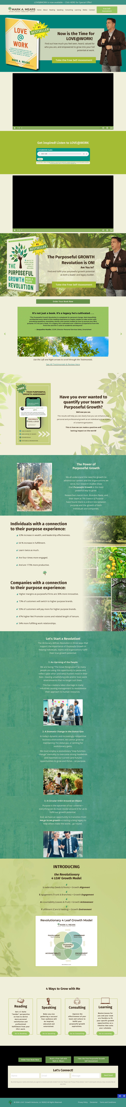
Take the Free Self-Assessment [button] (72, 60)
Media (85, 10)
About (44, 10)
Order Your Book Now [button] (63, 301)
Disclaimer (93, 1103)
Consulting (69, 10)
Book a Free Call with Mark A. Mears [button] (58, 1060)
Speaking (59, 10)
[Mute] (103, 128)
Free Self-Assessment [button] (107, 10)
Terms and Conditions (107, 1103)
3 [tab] (61, 356)
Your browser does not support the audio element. (63, 154)
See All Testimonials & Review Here (63, 364)
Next (121, 334)
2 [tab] (59, 356)
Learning (78, 10)
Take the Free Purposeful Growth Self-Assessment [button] (91, 1060)
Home (38, 10)
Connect (93, 10)
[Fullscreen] (111, 128)
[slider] (61, 128)
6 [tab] (70, 356)
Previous (5, 334)
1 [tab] (56, 356)
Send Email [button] (108, 1076)
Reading (52, 10)
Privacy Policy (82, 1103)
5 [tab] (67, 356)
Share (40, 159)
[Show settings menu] (107, 128)
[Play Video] (15, 128)
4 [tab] (64, 356)
